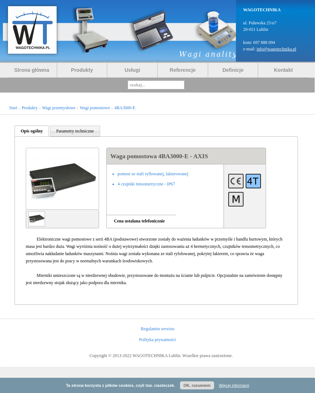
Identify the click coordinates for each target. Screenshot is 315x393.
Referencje (183, 70)
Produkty (82, 70)
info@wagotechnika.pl (276, 49)
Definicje (233, 70)
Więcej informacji (234, 385)
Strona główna (31, 70)
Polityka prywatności (157, 339)
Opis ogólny (32, 131)
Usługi (132, 70)
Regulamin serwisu (157, 328)
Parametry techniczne (75, 131)
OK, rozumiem (197, 385)
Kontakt (283, 70)
